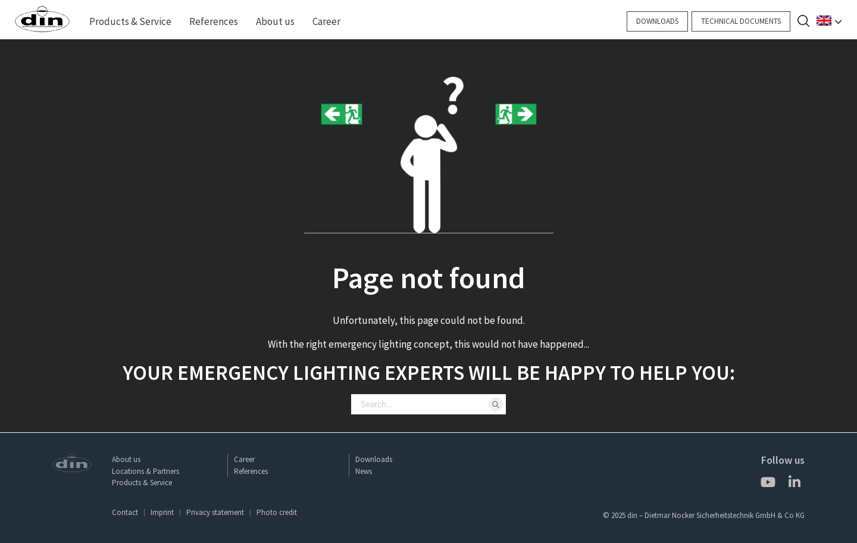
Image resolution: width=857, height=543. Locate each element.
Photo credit (277, 512)
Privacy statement (215, 512)
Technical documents (741, 21)
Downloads (657, 21)
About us (126, 459)
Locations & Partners (145, 471)
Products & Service (142, 483)
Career (244, 459)
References (251, 471)
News (363, 471)
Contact (125, 512)
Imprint (162, 512)
